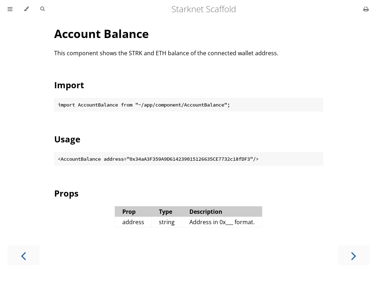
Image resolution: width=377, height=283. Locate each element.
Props (66, 193)
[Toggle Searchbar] (42, 9)
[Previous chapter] (23, 255)
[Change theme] (26, 9)
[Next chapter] (354, 255)
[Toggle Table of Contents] (10, 9)
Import (69, 85)
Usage (67, 139)
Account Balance (101, 33)
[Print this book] (366, 9)
